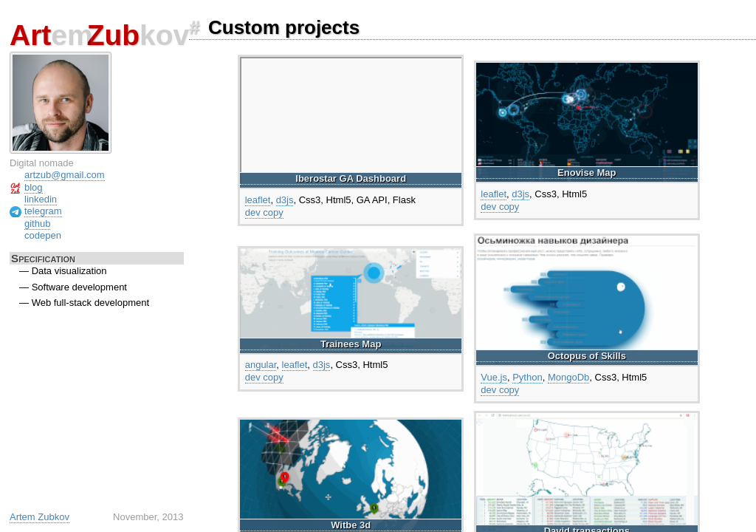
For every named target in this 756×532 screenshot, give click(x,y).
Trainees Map (350, 343)
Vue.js (494, 377)
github (37, 223)
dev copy (264, 212)
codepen (42, 235)
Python (527, 377)
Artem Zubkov (39, 516)
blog (33, 187)
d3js (285, 199)
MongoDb (568, 377)
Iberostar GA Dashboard (350, 178)
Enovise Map (586, 172)
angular (261, 364)
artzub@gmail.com (64, 174)
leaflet (258, 199)
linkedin (40, 199)
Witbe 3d (351, 525)
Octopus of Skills (587, 355)
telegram (43, 210)
